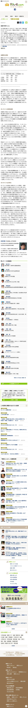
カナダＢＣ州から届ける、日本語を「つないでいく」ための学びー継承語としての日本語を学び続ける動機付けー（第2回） (16, 554)
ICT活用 (2, 637)
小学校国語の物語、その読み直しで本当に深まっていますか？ (16, 495)
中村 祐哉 (8, 275)
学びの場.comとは (10, 652)
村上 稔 (7, 269)
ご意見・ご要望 (10, 400)
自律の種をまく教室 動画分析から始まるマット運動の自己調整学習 (15, 548)
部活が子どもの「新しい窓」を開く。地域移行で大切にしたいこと (16, 464)
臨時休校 (3, 48)
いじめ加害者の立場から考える (13, 608)
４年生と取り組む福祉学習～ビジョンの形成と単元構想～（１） (16, 488)
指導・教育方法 (16, 635)
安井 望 (8, 334)
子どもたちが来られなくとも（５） (9, 425)
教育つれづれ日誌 (15, 19)
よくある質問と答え (10, 655)
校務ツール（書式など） (12, 701)
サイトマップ (19, 655)
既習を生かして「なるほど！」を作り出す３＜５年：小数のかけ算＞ (16, 623)
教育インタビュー (11, 665)
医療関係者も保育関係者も (7, 435)
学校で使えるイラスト (12, 699)
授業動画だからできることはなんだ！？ (10, 440)
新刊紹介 (9, 667)
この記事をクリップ (10, 383)
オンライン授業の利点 (6, 410)
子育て (22, 639)
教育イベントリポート (12, 672)
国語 (6, 637)
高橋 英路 (4, 46)
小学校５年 (16, 637)
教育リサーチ (17, 674)
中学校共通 (9, 639)
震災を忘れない (13, 570)
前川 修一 (8, 264)
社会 (19, 639)
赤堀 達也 (8, 302)
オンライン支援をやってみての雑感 (9, 444)
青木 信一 (8, 340)
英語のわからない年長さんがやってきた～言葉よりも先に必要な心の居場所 (16, 470)
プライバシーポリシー (8, 653)
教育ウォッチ (20, 665)
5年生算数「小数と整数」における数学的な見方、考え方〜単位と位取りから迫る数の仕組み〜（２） (16, 538)
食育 (21, 637)
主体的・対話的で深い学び (7, 643)
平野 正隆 (8, 329)
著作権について (19, 652)
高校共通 (15, 639)
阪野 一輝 (8, 367)
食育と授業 (9, 674)
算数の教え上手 (13, 575)
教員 (5, 641)
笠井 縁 (7, 318)
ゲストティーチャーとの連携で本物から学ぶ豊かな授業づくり (16, 482)
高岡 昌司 (8, 286)
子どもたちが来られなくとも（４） (9, 449)
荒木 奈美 (8, 313)
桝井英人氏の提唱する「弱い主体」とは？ (16, 513)
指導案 (8, 697)
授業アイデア (15, 697)
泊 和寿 (7, 280)
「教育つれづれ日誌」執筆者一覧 (19, 377)
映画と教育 (12, 568)
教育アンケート (10, 706)
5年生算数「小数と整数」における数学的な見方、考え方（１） (16, 501)
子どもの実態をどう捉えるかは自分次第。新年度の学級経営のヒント (16, 507)
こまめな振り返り (5, 414)
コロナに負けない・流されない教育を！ (10, 454)
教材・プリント (23, 697)
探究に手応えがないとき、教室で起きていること (16, 531)
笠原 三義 (8, 291)
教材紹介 (15, 667)
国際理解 (9, 641)
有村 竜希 (8, 361)
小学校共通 (3, 635)
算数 (22, 635)
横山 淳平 (8, 372)
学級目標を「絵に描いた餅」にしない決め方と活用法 (16, 476)
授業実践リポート (9, 606)
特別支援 (16, 643)
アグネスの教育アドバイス (10, 461)
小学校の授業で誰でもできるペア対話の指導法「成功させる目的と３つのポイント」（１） (16, 521)
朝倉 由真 (8, 356)
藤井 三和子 (8, 307)
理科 (2, 641)
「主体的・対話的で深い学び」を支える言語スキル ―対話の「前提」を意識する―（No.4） (14, 419)
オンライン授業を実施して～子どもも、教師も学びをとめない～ (14, 430)
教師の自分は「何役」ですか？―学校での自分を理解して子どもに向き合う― (16, 543)
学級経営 (10, 637)
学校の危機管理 (13, 577)
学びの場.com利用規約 (20, 653)
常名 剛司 (8, 296)
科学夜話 (12, 581)
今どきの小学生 (13, 583)
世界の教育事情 (13, 579)
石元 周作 (8, 323)
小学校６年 (3, 639)
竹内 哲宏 (8, 345)
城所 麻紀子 (8, 350)
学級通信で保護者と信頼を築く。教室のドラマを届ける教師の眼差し (16, 615)
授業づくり (9, 635)
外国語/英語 (15, 641)
